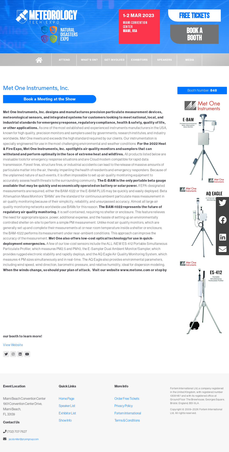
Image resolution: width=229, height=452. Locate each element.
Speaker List (67, 406)
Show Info (65, 420)
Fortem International (127, 413)
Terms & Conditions (127, 420)
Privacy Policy (123, 406)
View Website (13, 345)
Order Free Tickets (126, 398)
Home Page (66, 398)
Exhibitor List (67, 413)
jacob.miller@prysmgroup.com (23, 439)
